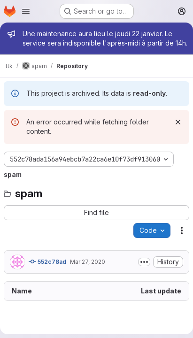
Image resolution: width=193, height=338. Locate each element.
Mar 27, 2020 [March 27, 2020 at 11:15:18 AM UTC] (87, 261)
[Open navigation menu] (25, 11)
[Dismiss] (178, 122)
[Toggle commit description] (144, 262)
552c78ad (47, 261)
